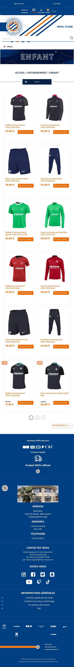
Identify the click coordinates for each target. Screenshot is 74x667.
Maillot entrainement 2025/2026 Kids (15, 126)
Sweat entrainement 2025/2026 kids (50, 126)
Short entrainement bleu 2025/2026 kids (16, 179)
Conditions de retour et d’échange (39, 601)
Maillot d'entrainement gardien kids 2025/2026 (16, 233)
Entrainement (37, 72)
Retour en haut (61, 425)
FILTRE (32, 82)
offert (34, 11)
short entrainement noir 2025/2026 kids (16, 340)
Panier (48, 11)
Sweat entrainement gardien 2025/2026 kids (54, 233)
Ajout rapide (25, 132)
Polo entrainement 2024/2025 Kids (55, 394)
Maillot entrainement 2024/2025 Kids (15, 394)
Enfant (54, 72)
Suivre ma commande (24, 11)
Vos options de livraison (39, 605)
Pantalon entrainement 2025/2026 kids (51, 179)
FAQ (39, 608)
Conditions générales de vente (39, 597)
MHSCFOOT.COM (19, 3)
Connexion (41, 11)
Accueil (20, 72)
